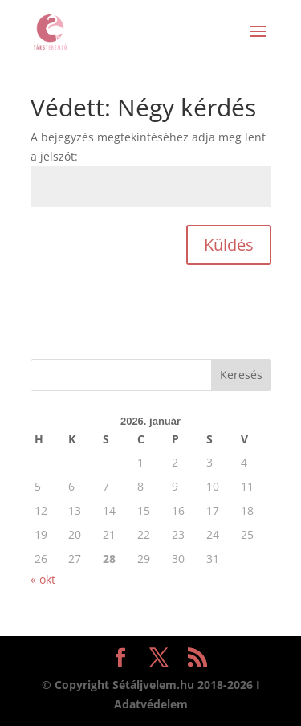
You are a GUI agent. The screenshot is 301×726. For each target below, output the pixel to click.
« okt (43, 579)
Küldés (229, 244)
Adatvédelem (151, 704)
